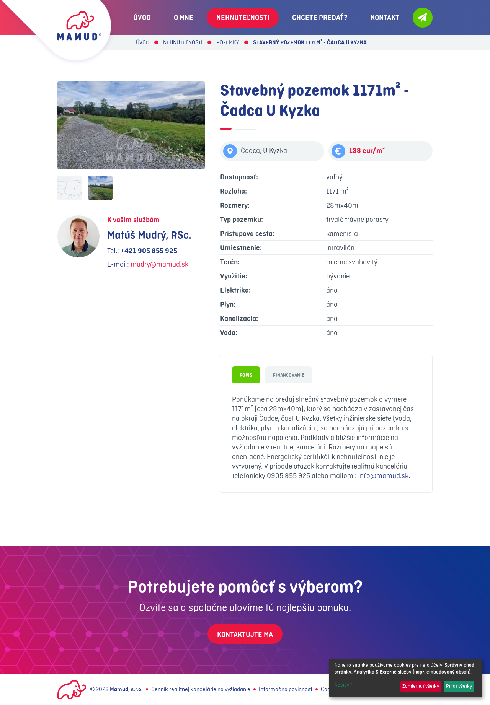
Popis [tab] (246, 375)
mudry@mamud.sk (159, 264)
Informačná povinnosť (285, 690)
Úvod (142, 43)
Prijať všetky (459, 686)
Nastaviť (343, 685)
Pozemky (227, 43)
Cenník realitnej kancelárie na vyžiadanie (200, 690)
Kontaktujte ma (245, 634)
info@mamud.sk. (384, 476)
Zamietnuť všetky (420, 686)
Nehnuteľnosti (183, 43)
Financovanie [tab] (288, 375)
